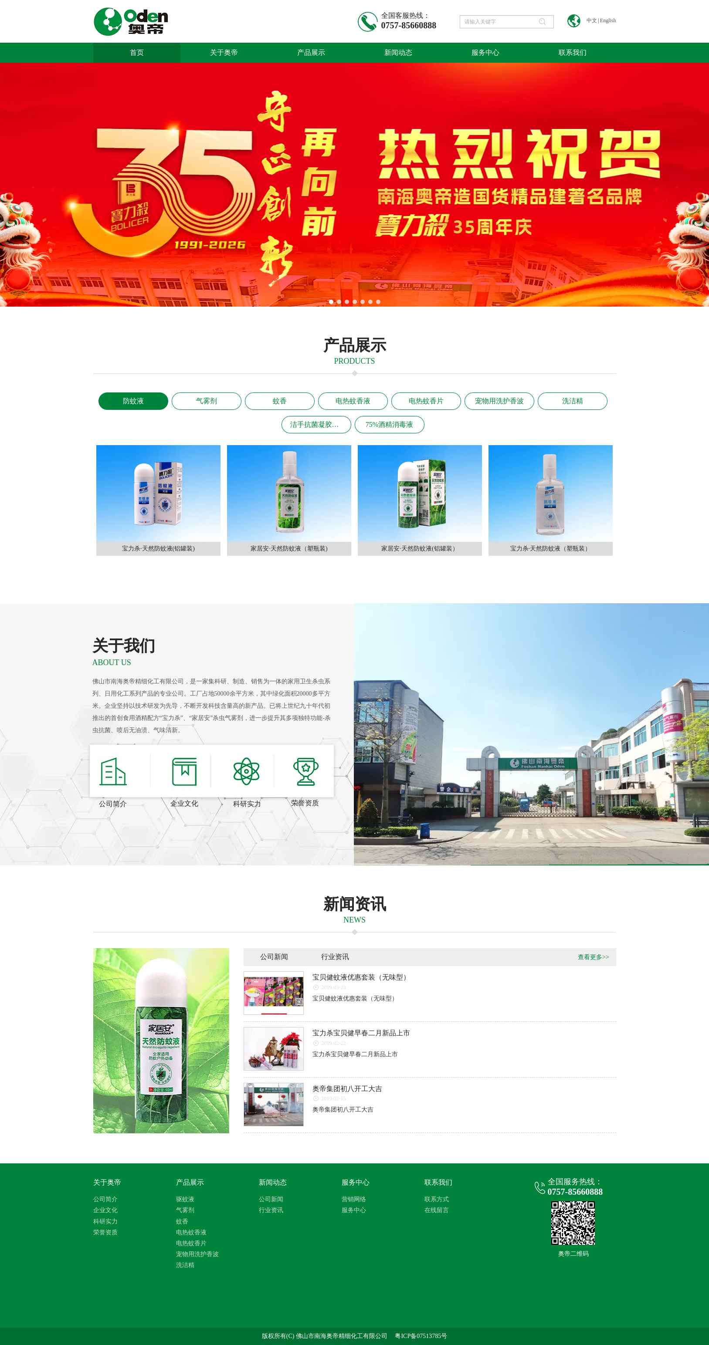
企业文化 (105, 1210)
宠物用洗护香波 (197, 1254)
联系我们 (438, 1182)
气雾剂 (185, 1210)
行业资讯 (271, 1210)
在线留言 (436, 1210)
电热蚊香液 (191, 1232)
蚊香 (182, 1221)
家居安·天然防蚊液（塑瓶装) (289, 548)
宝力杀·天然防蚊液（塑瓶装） (550, 548)
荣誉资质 (105, 1232)
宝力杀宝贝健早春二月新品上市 (361, 1033)
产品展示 (190, 1182)
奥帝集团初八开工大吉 (347, 1088)
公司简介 (105, 1199)
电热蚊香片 (191, 1243)
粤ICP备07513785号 (421, 1336)
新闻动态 (273, 1182)
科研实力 (105, 1221)
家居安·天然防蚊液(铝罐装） (419, 548)
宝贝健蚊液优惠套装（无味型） (361, 977)
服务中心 (356, 1182)
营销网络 (354, 1199)
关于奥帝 (107, 1182)
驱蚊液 (185, 1199)
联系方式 (436, 1199)
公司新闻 (271, 1199)
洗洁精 (185, 1265)
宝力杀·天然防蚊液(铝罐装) (158, 548)
